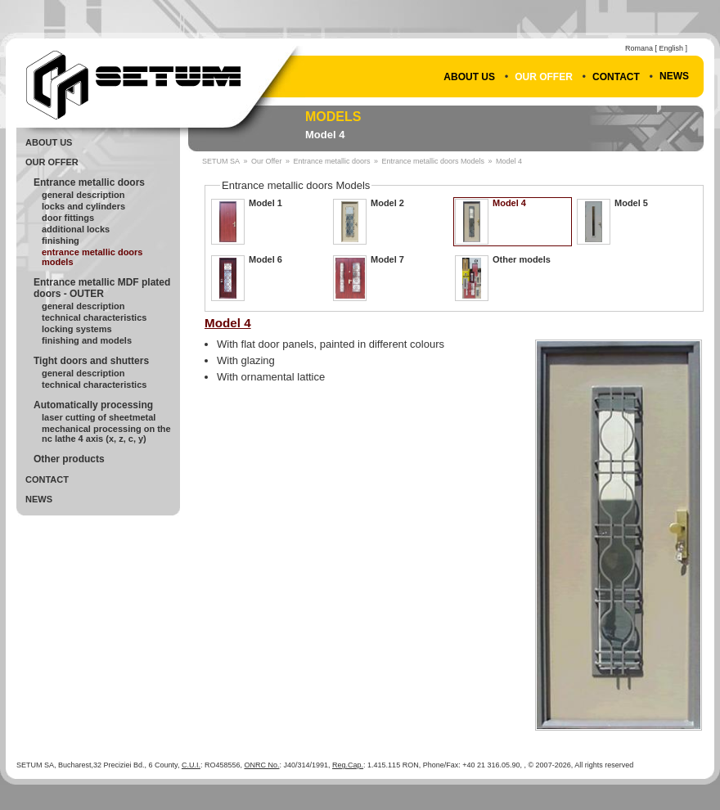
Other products (69, 459)
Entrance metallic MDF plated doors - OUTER (102, 288)
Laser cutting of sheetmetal (98, 417)
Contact (616, 77)
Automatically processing (93, 405)
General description (83, 306)
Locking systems (77, 329)
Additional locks (76, 229)
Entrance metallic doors (89, 182)
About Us (469, 77)
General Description (83, 195)
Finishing (60, 240)
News (674, 76)
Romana (639, 48)
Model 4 (324, 134)
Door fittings (68, 218)
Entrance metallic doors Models (92, 257)
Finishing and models (87, 340)
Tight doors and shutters (91, 361)
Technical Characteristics (94, 317)
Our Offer (544, 77)
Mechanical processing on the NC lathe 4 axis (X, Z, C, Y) (106, 433)
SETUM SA (221, 161)
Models (333, 117)
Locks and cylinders (83, 206)
